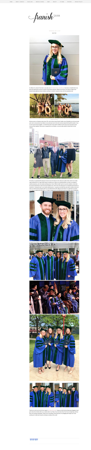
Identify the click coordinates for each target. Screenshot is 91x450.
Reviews (69, 1)
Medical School (40, 1)
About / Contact (20, 1)
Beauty (55, 1)
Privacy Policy (79, 1)
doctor (54, 33)
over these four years (52, 410)
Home (11, 1)
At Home (62, 1)
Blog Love (30, 1)
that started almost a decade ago (57, 87)
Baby (48, 1)
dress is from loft (54, 119)
